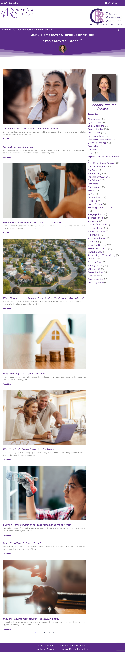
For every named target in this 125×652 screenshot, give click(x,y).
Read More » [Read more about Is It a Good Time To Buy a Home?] (7, 553)
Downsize (93, 146)
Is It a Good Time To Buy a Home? (22, 543)
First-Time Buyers (97, 166)
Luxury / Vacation (97, 224)
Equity (91, 153)
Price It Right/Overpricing (101, 255)
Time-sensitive (96, 279)
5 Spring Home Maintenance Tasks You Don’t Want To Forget (37, 524)
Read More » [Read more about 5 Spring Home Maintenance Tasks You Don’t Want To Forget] (7, 535)
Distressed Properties (99, 139)
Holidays (92, 200)
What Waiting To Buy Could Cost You (24, 373)
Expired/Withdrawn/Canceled (104, 156)
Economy (93, 149)
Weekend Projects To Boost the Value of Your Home (32, 222)
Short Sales (94, 275)
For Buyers (93, 173)
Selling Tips (94, 269)
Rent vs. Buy (94, 262)
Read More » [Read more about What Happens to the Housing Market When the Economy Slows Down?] (7, 308)
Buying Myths (95, 129)
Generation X (95, 197)
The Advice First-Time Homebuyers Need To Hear (30, 128)
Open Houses (95, 252)
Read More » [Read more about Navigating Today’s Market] (7, 157)
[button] (119, 30)
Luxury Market (96, 228)
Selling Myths (95, 265)
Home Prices (95, 204)
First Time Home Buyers (101, 163)
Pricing (91, 258)
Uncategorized (96, 282)
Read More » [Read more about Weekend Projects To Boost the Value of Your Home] (7, 233)
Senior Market (95, 272)
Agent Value (94, 122)
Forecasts (93, 183)
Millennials (93, 235)
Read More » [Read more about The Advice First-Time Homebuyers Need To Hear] (7, 139)
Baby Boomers (96, 125)
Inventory (93, 221)
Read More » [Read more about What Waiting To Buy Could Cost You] (7, 384)
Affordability (94, 119)
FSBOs (91, 190)
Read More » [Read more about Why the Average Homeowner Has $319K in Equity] (7, 629)
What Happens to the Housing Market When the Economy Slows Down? (43, 298)
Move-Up (93, 241)
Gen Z (91, 194)
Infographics (94, 214)
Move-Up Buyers (97, 245)
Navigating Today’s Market (18, 147)
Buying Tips (94, 132)
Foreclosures (94, 187)
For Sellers (93, 180)
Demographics (96, 136)
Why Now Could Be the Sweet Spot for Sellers (28, 449)
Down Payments (97, 143)
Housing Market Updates (101, 207)
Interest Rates (95, 217)
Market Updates (96, 231)
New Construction (97, 248)
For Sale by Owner (98, 177)
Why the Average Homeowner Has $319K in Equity (31, 618)
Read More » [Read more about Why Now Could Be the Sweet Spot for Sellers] (7, 459)
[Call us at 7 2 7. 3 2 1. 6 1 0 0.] (9, 3)
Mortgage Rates (96, 238)
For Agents (93, 170)
